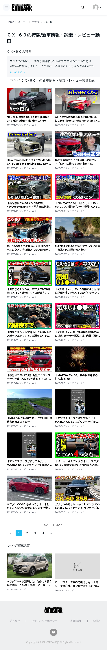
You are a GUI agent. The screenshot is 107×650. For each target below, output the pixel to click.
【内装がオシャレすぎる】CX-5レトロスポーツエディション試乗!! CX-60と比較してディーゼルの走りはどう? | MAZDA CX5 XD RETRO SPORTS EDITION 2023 (29, 334)
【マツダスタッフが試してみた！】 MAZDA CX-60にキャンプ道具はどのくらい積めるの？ (29, 463)
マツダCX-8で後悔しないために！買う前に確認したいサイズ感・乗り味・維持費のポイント (29, 583)
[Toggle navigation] (6, 7)
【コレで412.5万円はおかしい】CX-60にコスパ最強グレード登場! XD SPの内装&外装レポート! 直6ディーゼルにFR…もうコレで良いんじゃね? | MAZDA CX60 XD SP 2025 (77, 205)
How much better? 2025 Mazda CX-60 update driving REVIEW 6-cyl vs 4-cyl (29, 162)
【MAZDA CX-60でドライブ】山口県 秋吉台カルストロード (29, 419)
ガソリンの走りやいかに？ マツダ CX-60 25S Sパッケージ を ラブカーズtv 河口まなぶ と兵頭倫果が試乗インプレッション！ (77, 506)
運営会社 (15, 620)
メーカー (23, 22)
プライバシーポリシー (44, 620)
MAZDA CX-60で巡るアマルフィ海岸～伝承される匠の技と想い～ (77, 247)
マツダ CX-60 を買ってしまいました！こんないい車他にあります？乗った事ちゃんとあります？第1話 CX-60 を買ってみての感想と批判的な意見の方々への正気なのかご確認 (28, 506)
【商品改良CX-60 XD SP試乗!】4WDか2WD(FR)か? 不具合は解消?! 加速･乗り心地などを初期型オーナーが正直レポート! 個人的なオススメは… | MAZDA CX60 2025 (29, 205)
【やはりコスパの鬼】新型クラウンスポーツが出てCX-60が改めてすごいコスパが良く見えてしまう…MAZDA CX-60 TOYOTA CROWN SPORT (29, 377)
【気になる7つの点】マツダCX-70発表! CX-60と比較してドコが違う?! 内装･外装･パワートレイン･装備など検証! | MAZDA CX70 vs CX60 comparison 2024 (29, 291)
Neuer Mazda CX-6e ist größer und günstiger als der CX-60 (28, 118)
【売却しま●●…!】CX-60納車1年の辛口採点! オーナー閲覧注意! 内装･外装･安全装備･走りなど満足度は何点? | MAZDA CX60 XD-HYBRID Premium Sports (77, 334)
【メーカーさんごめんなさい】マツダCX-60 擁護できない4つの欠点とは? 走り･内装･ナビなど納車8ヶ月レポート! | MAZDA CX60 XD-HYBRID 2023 (77, 463)
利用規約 (76, 620)
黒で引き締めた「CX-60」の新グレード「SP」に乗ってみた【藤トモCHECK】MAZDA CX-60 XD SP (77, 162)
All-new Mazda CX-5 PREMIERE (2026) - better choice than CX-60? (77, 118)
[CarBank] (22, 7)
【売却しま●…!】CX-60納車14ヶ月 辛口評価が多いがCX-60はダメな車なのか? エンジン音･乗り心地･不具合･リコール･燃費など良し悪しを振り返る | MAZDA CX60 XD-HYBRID (77, 291)
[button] (53, 72)
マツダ (35, 22)
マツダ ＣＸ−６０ (27, 125)
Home (10, 22)
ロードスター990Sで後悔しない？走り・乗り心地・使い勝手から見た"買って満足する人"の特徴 (77, 584)
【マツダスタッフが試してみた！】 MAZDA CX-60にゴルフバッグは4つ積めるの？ (77, 420)
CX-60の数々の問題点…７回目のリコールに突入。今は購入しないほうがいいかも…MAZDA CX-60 (29, 248)
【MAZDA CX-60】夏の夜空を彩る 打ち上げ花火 (76, 377)
